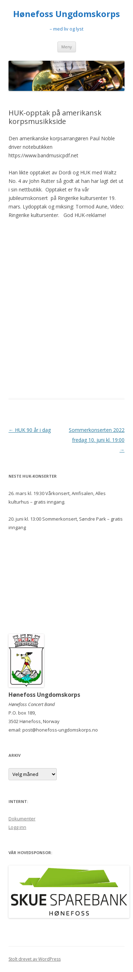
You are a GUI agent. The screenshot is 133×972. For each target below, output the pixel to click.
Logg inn (17, 827)
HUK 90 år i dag (30, 430)
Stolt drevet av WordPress (35, 959)
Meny (66, 46)
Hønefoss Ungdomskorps (66, 14)
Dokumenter (22, 818)
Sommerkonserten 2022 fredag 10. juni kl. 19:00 (96, 440)
